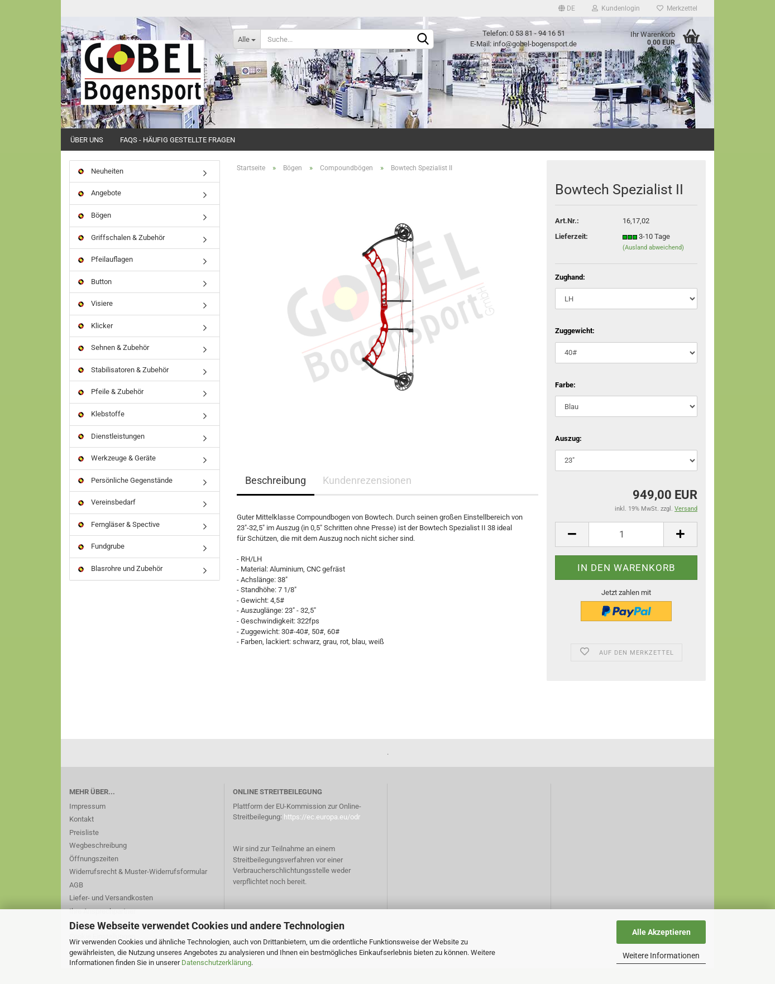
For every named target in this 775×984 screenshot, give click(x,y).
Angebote (99, 209)
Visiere (95, 319)
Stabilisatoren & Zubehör (123, 385)
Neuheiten (100, 187)
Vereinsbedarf (107, 517)
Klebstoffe (101, 429)
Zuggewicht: (575, 346)
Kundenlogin (616, 8)
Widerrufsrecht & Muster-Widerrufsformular (138, 887)
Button (95, 297)
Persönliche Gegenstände (125, 496)
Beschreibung (275, 496)
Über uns (86, 140)
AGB (76, 900)
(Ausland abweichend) (653, 263)
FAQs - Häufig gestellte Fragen (177, 140)
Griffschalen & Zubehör (121, 253)
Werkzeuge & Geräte (117, 473)
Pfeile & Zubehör (110, 408)
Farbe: (565, 400)
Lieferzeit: (571, 252)
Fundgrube (101, 562)
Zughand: (570, 293)
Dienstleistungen (111, 452)
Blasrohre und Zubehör (120, 584)
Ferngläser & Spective (119, 540)
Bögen (94, 231)
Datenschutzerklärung (216, 962)
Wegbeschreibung (98, 861)
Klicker (95, 341)
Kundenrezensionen (367, 496)
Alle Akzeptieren (661, 932)
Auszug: (568, 454)
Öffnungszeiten (93, 874)
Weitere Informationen (661, 955)
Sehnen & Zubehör (113, 363)
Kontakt (81, 835)
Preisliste (84, 848)
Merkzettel (677, 8)
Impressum (87, 822)
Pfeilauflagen (105, 275)
